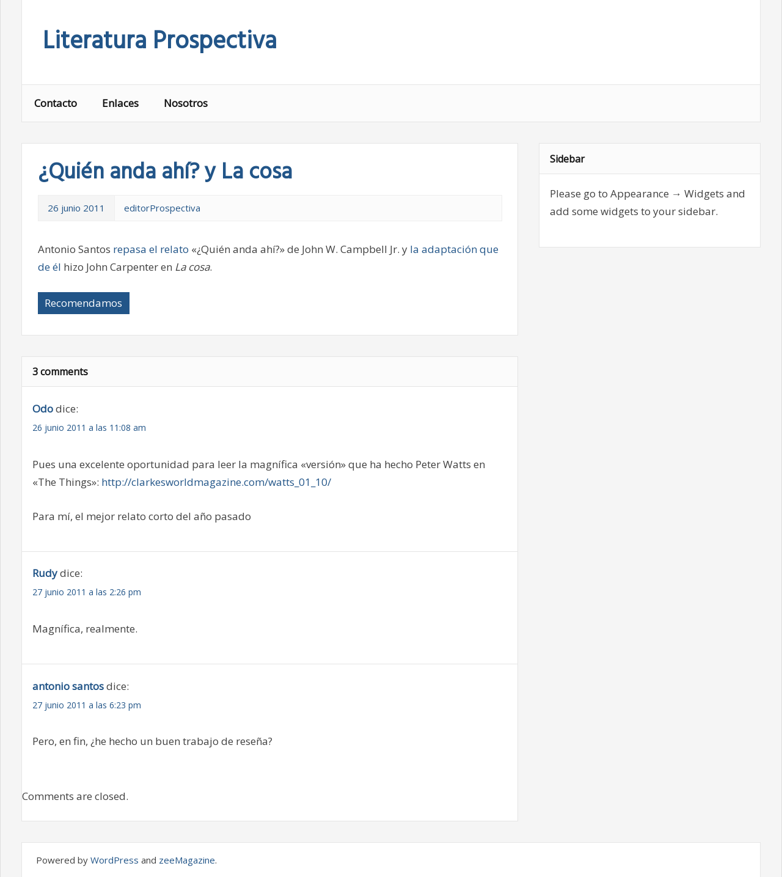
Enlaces (120, 103)
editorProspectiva (162, 208)
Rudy (44, 573)
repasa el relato (151, 249)
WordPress (114, 860)
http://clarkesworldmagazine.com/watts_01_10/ (216, 482)
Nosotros (186, 103)
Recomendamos (83, 303)
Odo (42, 409)
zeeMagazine (187, 860)
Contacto (55, 103)
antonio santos (68, 686)
